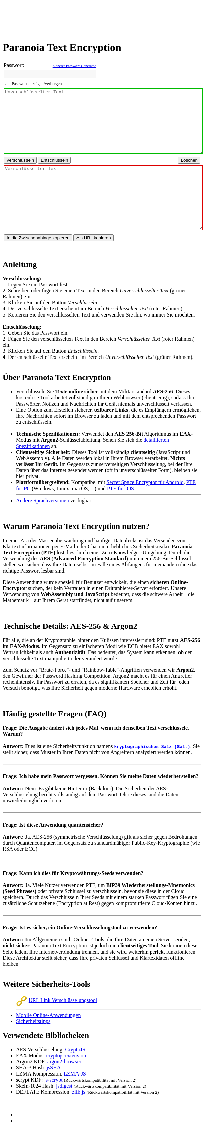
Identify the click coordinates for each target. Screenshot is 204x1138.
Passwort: (14, 65)
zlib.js (78, 1092)
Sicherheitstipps (33, 1021)
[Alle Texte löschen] (189, 160)
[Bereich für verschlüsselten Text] (103, 197)
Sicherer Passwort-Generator (74, 66)
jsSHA (54, 1067)
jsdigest (64, 1086)
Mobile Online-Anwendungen (48, 1015)
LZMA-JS (75, 1074)
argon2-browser (64, 1061)
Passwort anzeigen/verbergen (37, 83)
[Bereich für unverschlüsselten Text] (103, 121)
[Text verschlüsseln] (20, 160)
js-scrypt (53, 1080)
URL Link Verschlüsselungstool (56, 1000)
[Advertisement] (102, 18)
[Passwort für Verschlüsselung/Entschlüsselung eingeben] (50, 74)
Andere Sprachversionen (42, 500)
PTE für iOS (120, 488)
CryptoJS (75, 1049)
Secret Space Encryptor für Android (144, 482)
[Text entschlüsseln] (54, 160)
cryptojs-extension (66, 1055)
